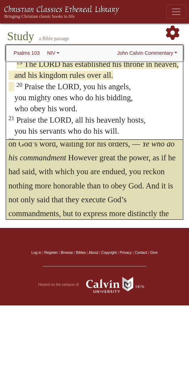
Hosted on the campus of (94, 284)
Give (154, 253)
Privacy (126, 253)
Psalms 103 (27, 53)
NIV (51, 53)
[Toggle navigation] (176, 12)
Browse (67, 253)
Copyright (109, 253)
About (93, 253)
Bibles (81, 253)
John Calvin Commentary (145, 53)
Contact (141, 253)
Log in (36, 253)
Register (51, 253)
